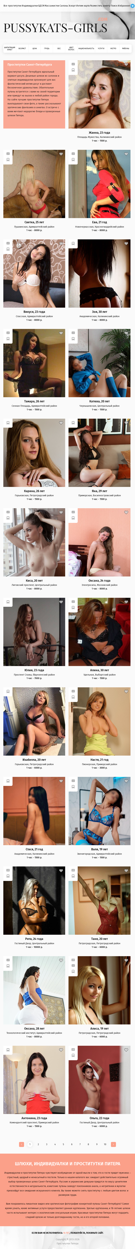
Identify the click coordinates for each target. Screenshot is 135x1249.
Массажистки (52, 5)
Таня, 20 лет (99, 939)
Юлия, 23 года (34, 670)
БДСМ (41, 5)
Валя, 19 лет (99, 849)
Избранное (124, 5)
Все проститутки (12, 5)
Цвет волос (71, 48)
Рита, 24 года (34, 939)
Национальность (86, 48)
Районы (125, 48)
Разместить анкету (100, 5)
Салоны (64, 5)
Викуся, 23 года (34, 312)
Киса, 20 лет (34, 580)
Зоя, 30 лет (99, 312)
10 (105, 1144)
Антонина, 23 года (34, 1118)
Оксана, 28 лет (34, 1028)
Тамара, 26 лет (34, 401)
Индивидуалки (30, 5)
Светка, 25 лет (34, 222)
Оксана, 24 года (99, 580)
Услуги (101, 48)
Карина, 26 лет (34, 491)
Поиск (114, 5)
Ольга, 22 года (99, 1118)
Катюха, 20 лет (99, 401)
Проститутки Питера (68, 1243)
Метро (113, 48)
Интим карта (83, 5)
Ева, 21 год (99, 222)
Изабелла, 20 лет (34, 760)
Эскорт (72, 5)
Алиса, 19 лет (99, 1028)
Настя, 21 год (99, 760)
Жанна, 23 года (99, 133)
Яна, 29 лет (99, 491)
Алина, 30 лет (99, 670)
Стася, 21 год (34, 849)
